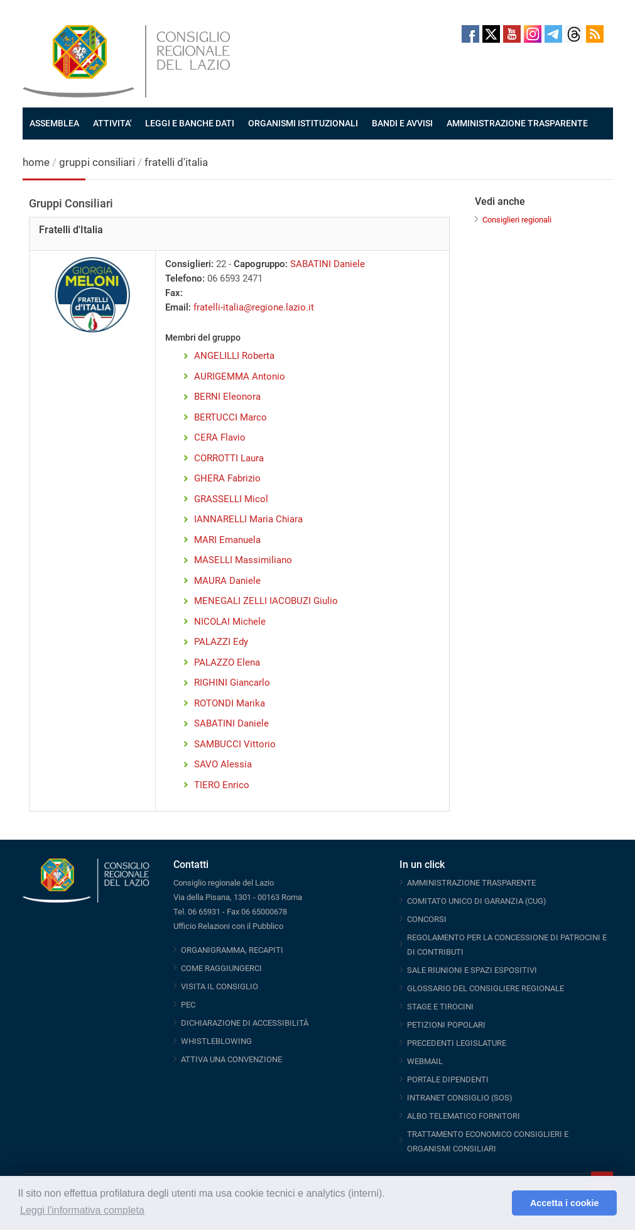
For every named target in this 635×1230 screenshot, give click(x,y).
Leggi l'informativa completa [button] (82, 1210)
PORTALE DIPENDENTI (448, 1079)
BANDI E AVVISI (402, 123)
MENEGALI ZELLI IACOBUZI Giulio (266, 601)
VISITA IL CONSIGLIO (219, 986)
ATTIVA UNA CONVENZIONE (231, 1059)
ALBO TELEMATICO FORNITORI (463, 1116)
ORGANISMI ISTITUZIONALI (303, 123)
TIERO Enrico (221, 785)
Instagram (532, 34)
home (36, 162)
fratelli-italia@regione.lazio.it (253, 307)
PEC (188, 1004)
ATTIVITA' (112, 123)
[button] (499, 1203)
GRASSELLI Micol (231, 499)
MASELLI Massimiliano (243, 560)
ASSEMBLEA (54, 123)
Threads (574, 34)
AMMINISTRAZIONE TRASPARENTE (517, 123)
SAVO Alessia (223, 764)
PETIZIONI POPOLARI (446, 1025)
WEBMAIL (425, 1061)
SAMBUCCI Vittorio (235, 744)
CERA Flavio (220, 437)
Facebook (470, 34)
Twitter (491, 34)
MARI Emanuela (227, 540)
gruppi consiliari (97, 162)
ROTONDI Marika (229, 703)
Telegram (553, 34)
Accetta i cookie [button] (564, 1203)
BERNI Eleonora (227, 396)
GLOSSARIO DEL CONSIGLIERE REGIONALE (485, 988)
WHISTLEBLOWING (216, 1041)
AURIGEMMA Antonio (239, 376)
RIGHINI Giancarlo (232, 682)
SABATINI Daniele (327, 264)
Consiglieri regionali (516, 219)
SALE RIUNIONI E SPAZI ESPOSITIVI (472, 970)
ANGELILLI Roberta (234, 355)
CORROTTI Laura (229, 458)
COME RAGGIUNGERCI (221, 968)
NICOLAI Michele (230, 621)
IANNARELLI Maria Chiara (248, 519)
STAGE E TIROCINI (440, 1006)
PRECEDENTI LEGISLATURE (456, 1043)
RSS (595, 34)
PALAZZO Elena (227, 662)
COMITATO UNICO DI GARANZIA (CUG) (476, 901)
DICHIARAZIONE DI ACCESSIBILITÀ (244, 1023)
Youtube (512, 34)
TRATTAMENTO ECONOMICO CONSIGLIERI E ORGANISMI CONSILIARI (487, 1141)
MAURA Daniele (227, 580)
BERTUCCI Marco (230, 417)
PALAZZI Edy (221, 641)
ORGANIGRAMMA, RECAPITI (232, 950)
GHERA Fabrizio (227, 478)
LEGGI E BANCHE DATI (189, 123)
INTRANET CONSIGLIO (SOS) (460, 1097)
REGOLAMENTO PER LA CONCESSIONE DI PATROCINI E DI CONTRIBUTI (507, 945)
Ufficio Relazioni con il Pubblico (228, 926)
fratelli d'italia (176, 162)
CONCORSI (427, 919)
